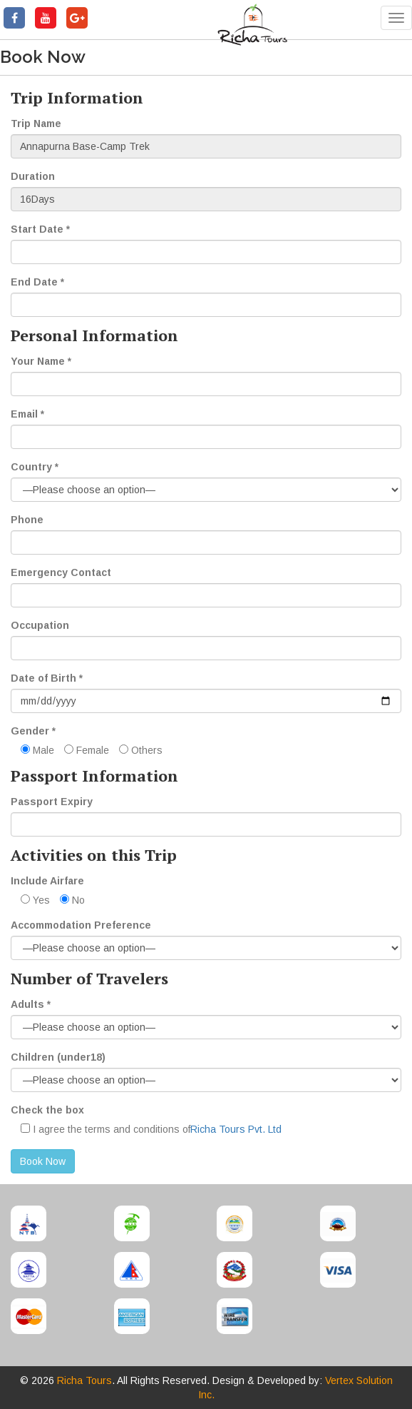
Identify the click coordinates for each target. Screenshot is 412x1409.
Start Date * (40, 229)
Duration (33, 176)
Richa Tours (84, 1380)
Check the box (47, 1110)
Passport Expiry (52, 801)
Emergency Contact (61, 572)
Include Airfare (47, 881)
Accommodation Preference (81, 925)
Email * (27, 414)
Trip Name (36, 123)
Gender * (33, 731)
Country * (34, 467)
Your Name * (41, 361)
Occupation (40, 625)
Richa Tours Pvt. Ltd (236, 1129)
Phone (27, 519)
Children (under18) (58, 1057)
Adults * (31, 1004)
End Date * (37, 282)
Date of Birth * (47, 678)
